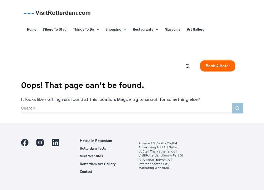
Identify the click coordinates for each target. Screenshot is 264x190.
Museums (172, 29)
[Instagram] (40, 142)
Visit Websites (91, 156)
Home (31, 29)
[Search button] (237, 108)
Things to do (87, 29)
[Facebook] (24, 142)
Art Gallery (195, 29)
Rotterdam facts (93, 148)
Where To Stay (54, 29)
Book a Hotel (217, 65)
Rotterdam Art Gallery (98, 164)
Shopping (116, 29)
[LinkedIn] (55, 142)
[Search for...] (126, 108)
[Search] (188, 66)
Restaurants (146, 29)
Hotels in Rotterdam (96, 141)
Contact (86, 172)
